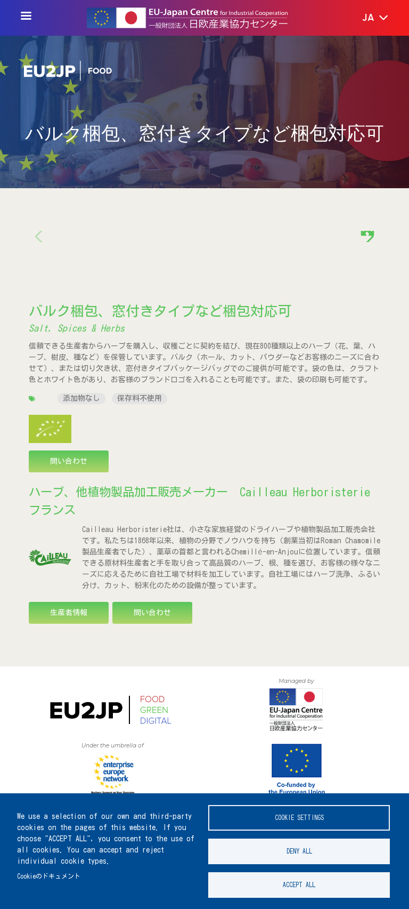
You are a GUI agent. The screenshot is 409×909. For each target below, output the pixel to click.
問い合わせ (68, 461)
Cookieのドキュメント (48, 876)
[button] (368, 18)
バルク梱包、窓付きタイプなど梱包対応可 (160, 311)
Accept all (299, 885)
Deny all (299, 851)
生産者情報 (68, 612)
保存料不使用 (139, 398)
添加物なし (81, 398)
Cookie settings (299, 817)
